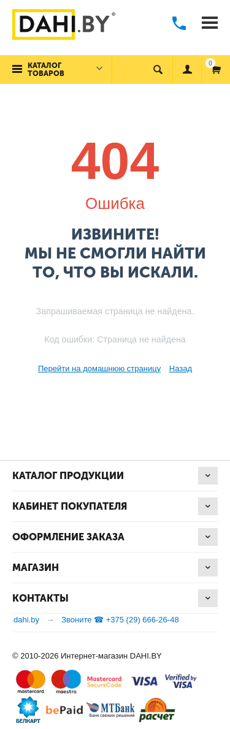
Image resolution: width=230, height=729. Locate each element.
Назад (180, 368)
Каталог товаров (46, 69)
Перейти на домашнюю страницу (99, 368)
